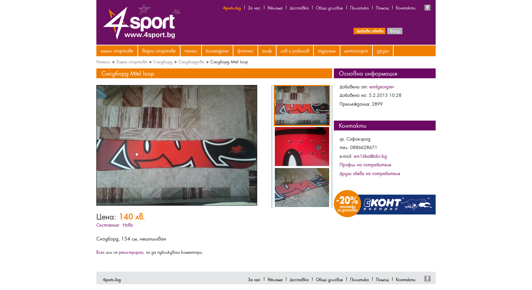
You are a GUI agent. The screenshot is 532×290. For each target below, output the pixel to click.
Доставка (299, 7)
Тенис (191, 50)
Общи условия (329, 7)
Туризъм (327, 50)
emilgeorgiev (381, 86)
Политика (359, 7)
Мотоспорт (356, 50)
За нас (254, 7)
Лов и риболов (295, 50)
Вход (394, 30)
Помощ (382, 7)
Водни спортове (159, 50)
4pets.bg (232, 7)
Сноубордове (191, 61)
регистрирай (131, 251)
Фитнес (245, 50)
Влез (100, 251)
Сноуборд (162, 61)
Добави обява (370, 30)
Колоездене (217, 50)
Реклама (275, 7)
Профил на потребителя (365, 164)
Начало (103, 61)
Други (383, 50)
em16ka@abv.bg (370, 156)
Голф (267, 50)
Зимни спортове (116, 50)
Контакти (405, 7)
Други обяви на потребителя (370, 173)
